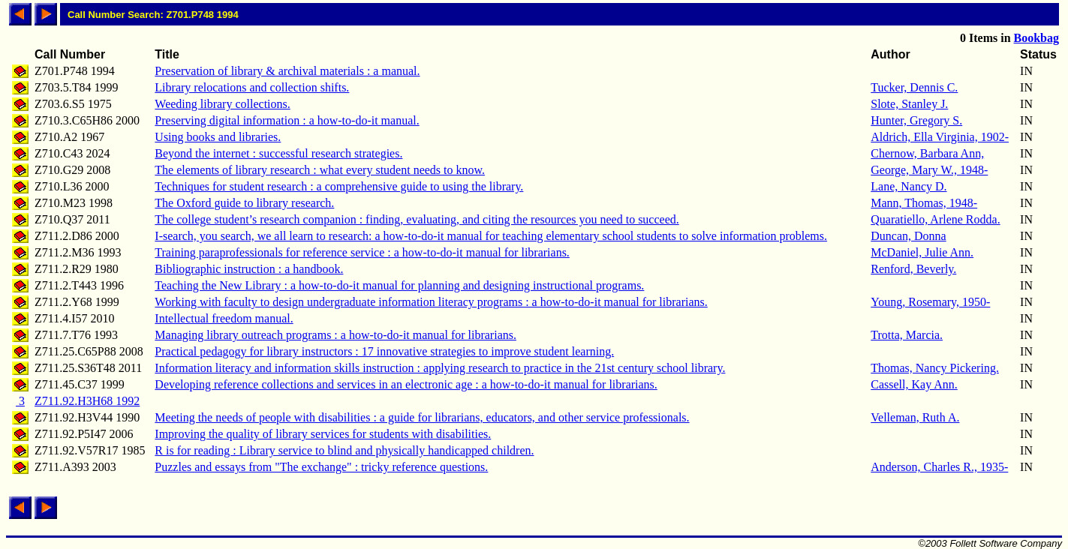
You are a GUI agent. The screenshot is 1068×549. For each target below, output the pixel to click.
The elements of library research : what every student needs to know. (320, 170)
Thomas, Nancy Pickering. (935, 368)
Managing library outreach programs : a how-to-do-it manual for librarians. (335, 334)
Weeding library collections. (222, 104)
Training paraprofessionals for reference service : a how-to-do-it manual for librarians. (362, 252)
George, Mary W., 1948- (929, 170)
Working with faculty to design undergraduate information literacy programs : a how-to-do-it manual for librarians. (431, 302)
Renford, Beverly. (913, 268)
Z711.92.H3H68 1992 (87, 400)
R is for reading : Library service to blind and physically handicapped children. (344, 450)
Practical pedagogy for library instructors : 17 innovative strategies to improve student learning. (384, 351)
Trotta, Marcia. (907, 334)
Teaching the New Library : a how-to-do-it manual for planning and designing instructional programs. (399, 285)
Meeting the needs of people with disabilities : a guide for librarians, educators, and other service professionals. (422, 417)
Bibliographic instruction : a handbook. (249, 268)
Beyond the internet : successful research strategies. (278, 153)
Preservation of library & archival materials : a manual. (287, 70)
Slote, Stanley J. (909, 104)
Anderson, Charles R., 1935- (939, 466)
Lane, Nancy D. (908, 186)
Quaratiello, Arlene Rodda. (935, 219)
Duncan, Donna (908, 236)
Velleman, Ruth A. (915, 417)
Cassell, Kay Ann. (914, 384)
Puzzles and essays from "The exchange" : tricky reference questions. (321, 466)
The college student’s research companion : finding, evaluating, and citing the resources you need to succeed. (416, 219)
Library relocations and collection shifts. (252, 87)
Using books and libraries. (218, 136)
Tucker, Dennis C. (914, 87)
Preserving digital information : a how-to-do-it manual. (287, 120)
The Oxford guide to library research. (244, 202)
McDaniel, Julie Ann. (922, 252)
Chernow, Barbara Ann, (927, 153)
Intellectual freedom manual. (224, 318)
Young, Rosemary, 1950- (930, 302)
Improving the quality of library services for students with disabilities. (323, 434)
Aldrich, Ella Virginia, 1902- (940, 136)
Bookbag (1036, 38)
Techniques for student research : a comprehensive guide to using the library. (339, 186)
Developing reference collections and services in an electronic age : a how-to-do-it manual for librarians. (406, 384)
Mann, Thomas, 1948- (924, 202)
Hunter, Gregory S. (916, 120)
